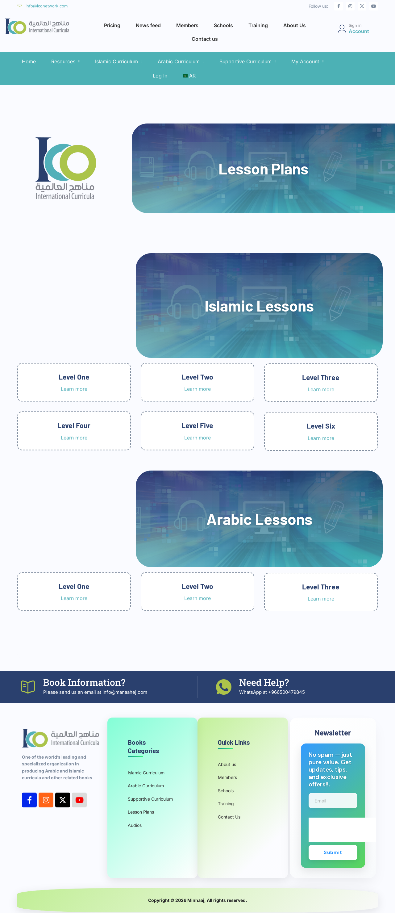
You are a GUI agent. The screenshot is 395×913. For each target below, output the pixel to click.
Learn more (74, 635)
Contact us (205, 39)
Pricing (112, 25)
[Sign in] (342, 29)
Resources (65, 61)
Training (258, 25)
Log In (160, 76)
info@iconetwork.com (47, 5)
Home (29, 61)
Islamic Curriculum (118, 61)
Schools (223, 25)
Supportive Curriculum (247, 61)
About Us (294, 25)
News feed (148, 25)
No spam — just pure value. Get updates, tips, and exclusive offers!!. (330, 769)
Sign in (355, 25)
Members (187, 25)
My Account (307, 61)
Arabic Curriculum (181, 61)
